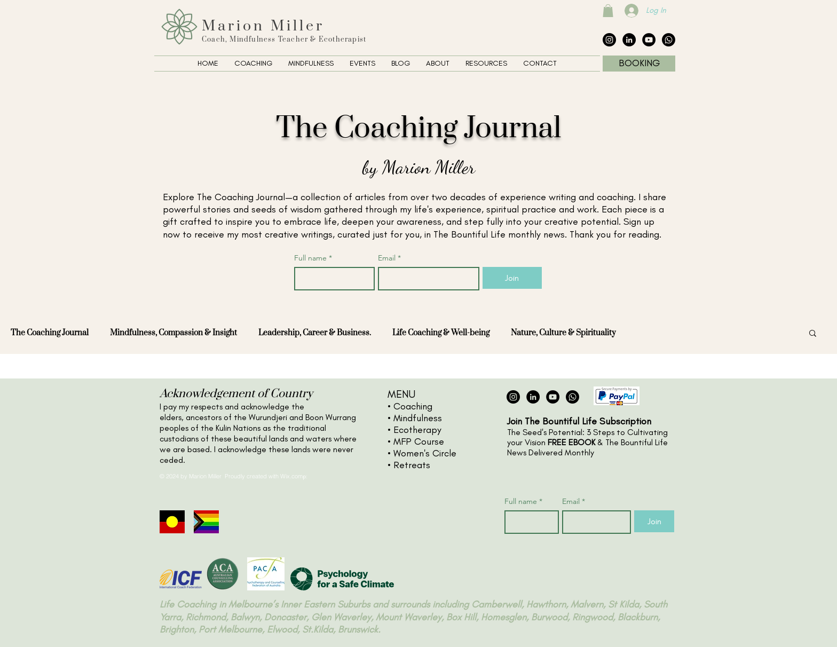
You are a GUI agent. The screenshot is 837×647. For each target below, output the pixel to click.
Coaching (412, 406)
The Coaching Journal (50, 332)
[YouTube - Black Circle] (649, 39)
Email (389, 258)
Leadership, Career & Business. (314, 332)
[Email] (425, 278)
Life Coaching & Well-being (440, 332)
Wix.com (291, 476)
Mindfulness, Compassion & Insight (173, 332)
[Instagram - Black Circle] (609, 39)
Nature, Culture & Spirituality (563, 332)
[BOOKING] (639, 64)
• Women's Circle (422, 453)
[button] (608, 10)
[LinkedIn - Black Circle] (629, 39)
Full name (313, 258)
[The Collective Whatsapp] (668, 39)
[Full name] (331, 278)
